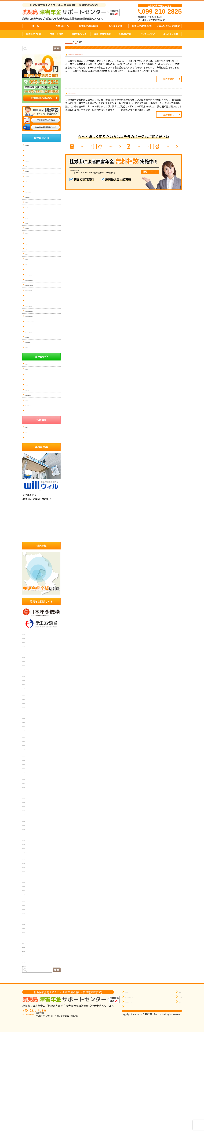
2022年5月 (28, 906)
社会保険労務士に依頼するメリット (41, 482)
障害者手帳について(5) (35, 189)
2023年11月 (29, 837)
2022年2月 (28, 917)
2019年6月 (28, 1020)
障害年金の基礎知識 (88, 25)
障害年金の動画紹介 (34, 241)
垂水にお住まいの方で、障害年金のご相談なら (43, 407)
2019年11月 (29, 1001)
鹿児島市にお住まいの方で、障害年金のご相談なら (43, 298)
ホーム (35, 25)
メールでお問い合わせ (140, 187)
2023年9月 (28, 845)
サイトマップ (31, 278)
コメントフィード (32, 1058)
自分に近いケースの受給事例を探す (141, 1093)
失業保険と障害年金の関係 (37, 210)
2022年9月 (28, 890)
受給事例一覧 (31, 518)
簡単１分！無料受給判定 (168, 25)
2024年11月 (29, 795)
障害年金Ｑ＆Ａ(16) (34, 170)
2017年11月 (29, 1035)
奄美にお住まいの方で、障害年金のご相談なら (43, 362)
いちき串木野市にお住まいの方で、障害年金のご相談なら (43, 389)
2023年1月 (28, 875)
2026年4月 (28, 730)
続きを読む (169, 82)
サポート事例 (31, 222)
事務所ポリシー (32, 284)
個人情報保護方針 (33, 427)
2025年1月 (28, 787)
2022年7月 (28, 898)
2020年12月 (29, 971)
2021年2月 (28, 963)
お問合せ (29, 272)
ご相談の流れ (111, 156)
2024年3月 (28, 822)
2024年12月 (29, 791)
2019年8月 (28, 1013)
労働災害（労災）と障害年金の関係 (41, 204)
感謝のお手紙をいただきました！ (88, 98)
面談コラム (28, 1047)
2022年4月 (28, 910)
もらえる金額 (115, 25)
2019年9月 (28, 1009)
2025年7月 (28, 765)
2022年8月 (28, 894)
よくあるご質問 (170, 33)
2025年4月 (28, 776)
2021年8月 (28, 940)
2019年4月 (28, 1024)
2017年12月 (29, 1032)
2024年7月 (28, 807)
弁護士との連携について (36, 247)
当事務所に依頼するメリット (38, 469)
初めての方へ (62, 25)
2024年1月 (28, 829)
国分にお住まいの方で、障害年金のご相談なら (43, 344)
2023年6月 (28, 856)
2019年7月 (28, 1016)
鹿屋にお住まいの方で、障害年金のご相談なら (43, 307)
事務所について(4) (34, 216)
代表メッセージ (32, 151)
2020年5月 (28, 986)
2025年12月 (29, 746)
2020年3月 (28, 993)
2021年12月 (29, 925)
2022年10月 (29, 887)
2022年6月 (28, 902)
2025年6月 (28, 768)
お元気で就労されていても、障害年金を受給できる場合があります (107, 56)
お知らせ (27, 1039)
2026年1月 (28, 742)
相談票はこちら (152, 1109)
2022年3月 (28, 913)
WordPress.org (31, 1062)
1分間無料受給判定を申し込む (139, 1098)
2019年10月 (29, 1005)
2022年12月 (29, 879)
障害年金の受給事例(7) (35, 176)
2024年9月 (28, 803)
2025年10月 (29, 753)
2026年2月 (28, 738)
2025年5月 (28, 772)
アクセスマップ (147, 33)
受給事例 (139, 156)
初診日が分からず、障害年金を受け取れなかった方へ (43, 196)
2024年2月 (28, 826)
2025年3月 (28, 780)
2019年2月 (28, 1028)
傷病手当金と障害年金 (35, 415)
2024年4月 (28, 818)
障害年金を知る (132, 1088)
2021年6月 (28, 948)
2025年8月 (28, 761)
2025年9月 (28, 757)
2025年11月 (29, 749)
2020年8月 (28, 982)
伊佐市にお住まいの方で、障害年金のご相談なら (43, 398)
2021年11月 (29, 929)
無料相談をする (132, 1103)
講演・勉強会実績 (102, 33)
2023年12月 (29, 833)
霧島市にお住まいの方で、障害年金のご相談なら (43, 316)
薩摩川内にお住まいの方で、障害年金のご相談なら (43, 326)
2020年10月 (29, 978)
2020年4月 (28, 990)
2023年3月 (28, 868)
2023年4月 (28, 864)
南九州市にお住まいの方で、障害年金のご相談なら (43, 353)
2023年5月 (28, 860)
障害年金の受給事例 (141, 25)
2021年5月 (28, 952)
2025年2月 (28, 784)
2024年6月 (28, 810)
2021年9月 (28, 936)
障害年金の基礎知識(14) (36, 164)
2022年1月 (28, 921)
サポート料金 (56, 33)
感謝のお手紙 (124, 33)
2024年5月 (28, 814)
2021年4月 (28, 955)
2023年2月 (28, 871)
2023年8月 (28, 849)
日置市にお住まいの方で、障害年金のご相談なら (43, 371)
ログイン (27, 1051)
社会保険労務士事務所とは (37, 476)
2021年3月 (28, 959)
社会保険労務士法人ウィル (41, 580)
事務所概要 (174, 1088)
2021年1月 (28, 967)
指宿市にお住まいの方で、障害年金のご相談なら (43, 380)
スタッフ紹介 (31, 158)
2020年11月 (29, 974)
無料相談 (29, 291)
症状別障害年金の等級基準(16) (39, 182)
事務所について (79, 33)
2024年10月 (29, 799)
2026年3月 (28, 734)
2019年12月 (29, 997)
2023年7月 (28, 852)
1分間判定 (168, 156)
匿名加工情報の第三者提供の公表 (40, 421)
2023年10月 (29, 841)
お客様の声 (30, 229)
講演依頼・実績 (32, 260)
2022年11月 (29, 883)
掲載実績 (29, 266)
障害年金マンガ (33, 33)
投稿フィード (30, 1055)
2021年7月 (28, 944)
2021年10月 (29, 932)
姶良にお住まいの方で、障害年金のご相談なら (43, 335)
